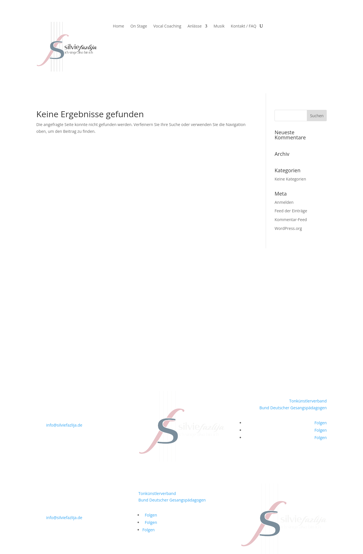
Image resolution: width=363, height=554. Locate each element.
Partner (43, 317)
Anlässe (194, 26)
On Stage (138, 26)
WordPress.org (288, 228)
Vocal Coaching (167, 26)
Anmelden (284, 202)
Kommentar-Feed (291, 219)
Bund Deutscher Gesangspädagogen (293, 407)
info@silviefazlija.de (64, 425)
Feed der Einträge (291, 210)
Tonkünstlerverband (308, 401)
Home (118, 26)
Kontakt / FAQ (243, 26)
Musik (219, 26)
